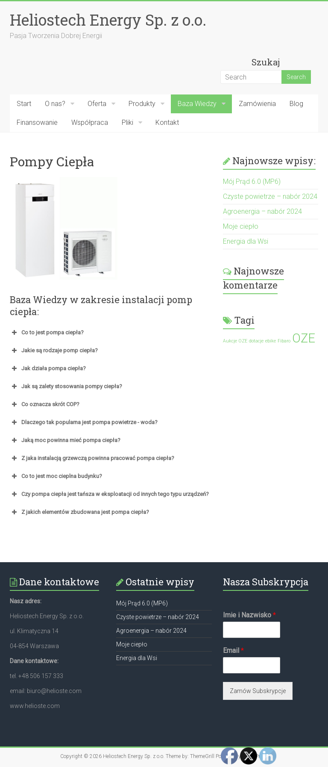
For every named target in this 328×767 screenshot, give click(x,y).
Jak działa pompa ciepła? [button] (48, 368)
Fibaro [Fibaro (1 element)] (284, 341)
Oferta (97, 104)
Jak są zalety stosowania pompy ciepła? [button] (66, 386)
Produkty (142, 104)
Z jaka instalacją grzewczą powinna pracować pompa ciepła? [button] (92, 458)
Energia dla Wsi (245, 241)
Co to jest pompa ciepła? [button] (47, 332)
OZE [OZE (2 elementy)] (303, 338)
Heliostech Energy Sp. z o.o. (108, 19)
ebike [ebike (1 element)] (270, 341)
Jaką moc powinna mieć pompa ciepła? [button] (65, 440)
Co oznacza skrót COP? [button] (44, 404)
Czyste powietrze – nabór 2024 (270, 196)
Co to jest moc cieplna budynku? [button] (56, 476)
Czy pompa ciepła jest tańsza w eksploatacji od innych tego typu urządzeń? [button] (109, 494)
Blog (296, 104)
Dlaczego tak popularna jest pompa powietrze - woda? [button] (84, 422)
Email (233, 650)
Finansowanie (37, 122)
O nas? (55, 104)
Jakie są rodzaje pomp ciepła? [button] (54, 350)
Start (24, 104)
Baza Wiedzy (197, 104)
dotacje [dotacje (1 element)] (256, 341)
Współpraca (89, 122)
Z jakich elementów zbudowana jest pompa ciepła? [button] (79, 512)
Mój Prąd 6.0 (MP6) (252, 181)
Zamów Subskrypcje (258, 690)
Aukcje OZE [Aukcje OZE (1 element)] (235, 341)
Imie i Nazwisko (249, 615)
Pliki (127, 122)
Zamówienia (257, 104)
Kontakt (167, 122)
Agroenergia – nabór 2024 (262, 211)
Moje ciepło (240, 226)
